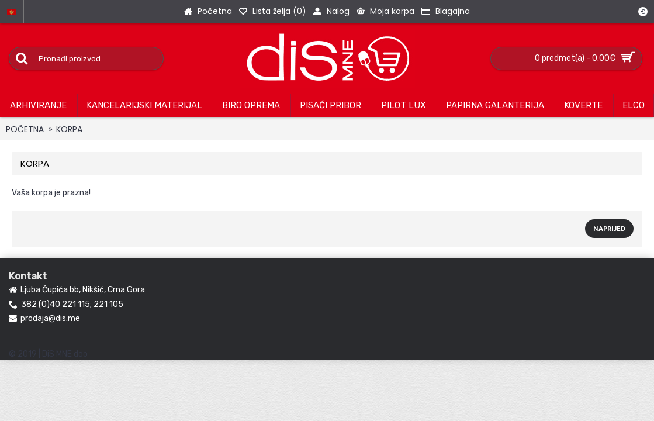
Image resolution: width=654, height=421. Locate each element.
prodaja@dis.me (44, 318)
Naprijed (609, 228)
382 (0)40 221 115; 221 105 (66, 304)
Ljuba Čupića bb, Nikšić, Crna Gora (77, 290)
